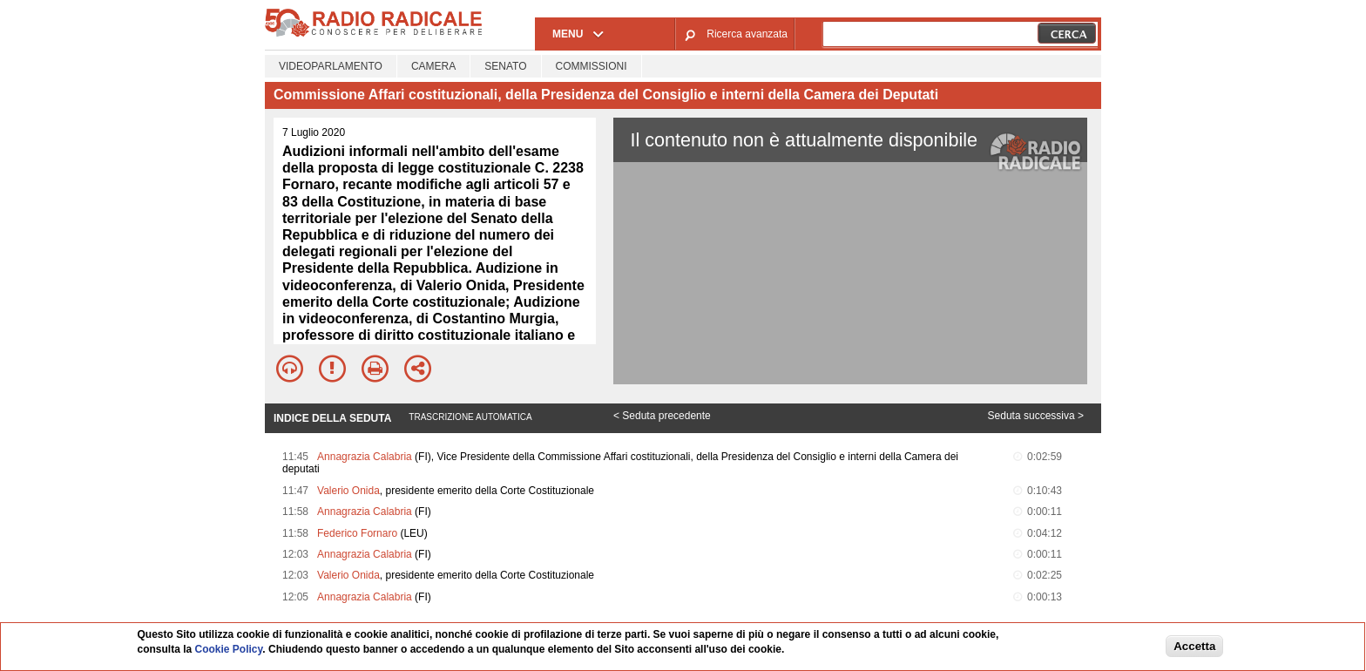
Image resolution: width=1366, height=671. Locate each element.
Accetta (1194, 646)
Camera (433, 66)
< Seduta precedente (662, 416)
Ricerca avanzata (747, 34)
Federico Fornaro (357, 533)
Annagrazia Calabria (364, 457)
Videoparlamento (330, 66)
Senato (505, 66)
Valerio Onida (348, 491)
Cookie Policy (229, 649)
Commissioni (591, 66)
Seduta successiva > (1036, 416)
